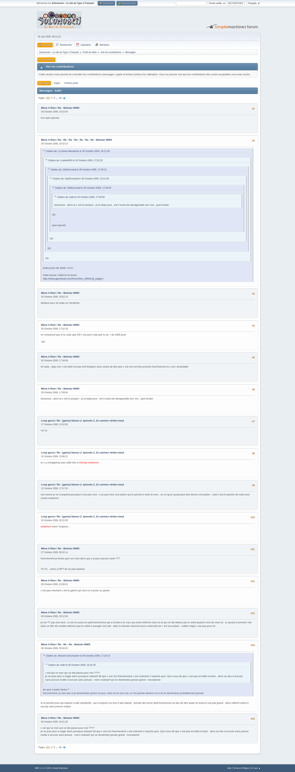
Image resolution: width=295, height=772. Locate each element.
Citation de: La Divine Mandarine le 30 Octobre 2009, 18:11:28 (77, 151)
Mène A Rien (48, 107)
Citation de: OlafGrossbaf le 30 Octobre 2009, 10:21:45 (80, 178)
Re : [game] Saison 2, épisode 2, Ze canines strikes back (90, 420)
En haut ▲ (255, 768)
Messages (44, 83)
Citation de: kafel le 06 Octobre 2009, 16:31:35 (72, 665)
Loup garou (48, 420)
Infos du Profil (46, 59)
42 (60, 97)
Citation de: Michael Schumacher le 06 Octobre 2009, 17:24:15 (78, 655)
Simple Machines (60, 768)
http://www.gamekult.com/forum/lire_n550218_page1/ (73, 278)
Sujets (57, 83)
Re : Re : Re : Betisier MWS (74, 644)
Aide (229, 768)
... (57, 97)
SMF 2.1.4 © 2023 (43, 768)
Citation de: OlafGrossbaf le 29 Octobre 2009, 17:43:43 (83, 188)
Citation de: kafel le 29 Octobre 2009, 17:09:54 (81, 197)
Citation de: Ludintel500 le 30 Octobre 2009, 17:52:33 (75, 160)
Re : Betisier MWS (68, 107)
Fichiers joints (71, 83)
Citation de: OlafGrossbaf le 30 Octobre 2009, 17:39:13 (78, 169)
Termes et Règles (241, 768)
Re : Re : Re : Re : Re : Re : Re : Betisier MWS (85, 139)
